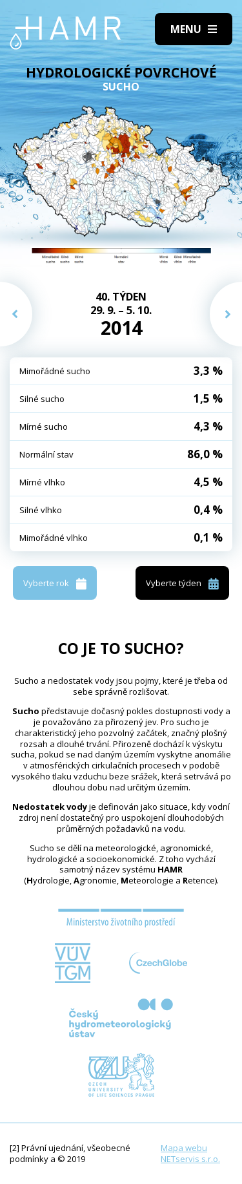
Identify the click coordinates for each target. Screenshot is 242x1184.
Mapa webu (184, 1148)
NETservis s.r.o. (190, 1159)
